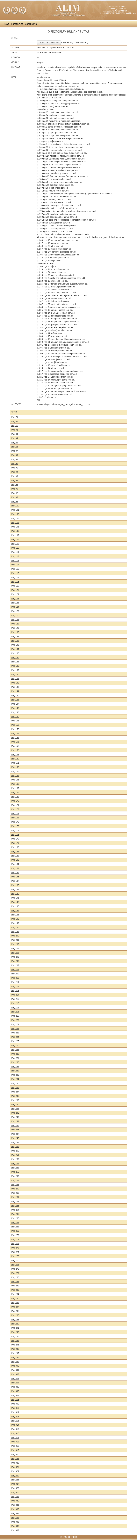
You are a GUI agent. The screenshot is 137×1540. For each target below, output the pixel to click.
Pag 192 (15, 902)
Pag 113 (15, 560)
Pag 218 (15, 1011)
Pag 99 (14, 501)
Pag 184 (15, 864)
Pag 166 (15, 784)
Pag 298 (15, 1357)
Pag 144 (15, 691)
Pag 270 (15, 1235)
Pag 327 (15, 1484)
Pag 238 (15, 1096)
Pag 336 (15, 1526)
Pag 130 (15, 632)
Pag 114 (15, 565)
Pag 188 (15, 885)
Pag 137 (15, 662)
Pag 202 (15, 944)
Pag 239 (15, 1100)
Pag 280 (15, 1277)
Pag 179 (15, 839)
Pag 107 (15, 535)
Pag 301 (15, 1370)
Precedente (17, 24)
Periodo (15, 57)
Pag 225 (15, 1041)
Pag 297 (15, 1353)
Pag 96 (14, 489)
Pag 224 (15, 1037)
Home (6, 24)
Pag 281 (15, 1281)
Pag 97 (14, 493)
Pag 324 (15, 1471)
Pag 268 (15, 1227)
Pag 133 (15, 645)
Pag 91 (14, 468)
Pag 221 (15, 1024)
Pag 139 (15, 670)
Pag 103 (15, 518)
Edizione (15, 67)
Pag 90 (14, 463)
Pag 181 (15, 851)
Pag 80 (14, 421)
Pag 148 (15, 708)
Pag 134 (15, 649)
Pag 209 (15, 974)
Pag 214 (15, 995)
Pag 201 (15, 940)
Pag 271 (15, 1239)
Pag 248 (15, 1138)
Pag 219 (15, 1016)
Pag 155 (15, 737)
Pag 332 (15, 1509)
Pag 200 (15, 936)
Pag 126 (15, 615)
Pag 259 (15, 1189)
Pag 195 (15, 915)
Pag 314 (15, 1425)
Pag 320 (15, 1454)
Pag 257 (15, 1180)
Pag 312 (15, 1416)
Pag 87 (14, 451)
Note (13, 77)
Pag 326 (15, 1479)
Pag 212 (15, 986)
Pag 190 (15, 893)
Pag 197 (15, 923)
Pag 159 (15, 754)
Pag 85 (14, 442)
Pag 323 (15, 1467)
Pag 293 (15, 1336)
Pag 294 (15, 1340)
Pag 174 (15, 818)
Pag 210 (15, 978)
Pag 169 (15, 796)
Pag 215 (15, 999)
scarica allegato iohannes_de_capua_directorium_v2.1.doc (63, 404)
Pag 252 (15, 1159)
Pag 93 (14, 476)
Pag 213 (15, 990)
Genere (15, 62)
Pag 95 (14, 484)
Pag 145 (15, 695)
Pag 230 (15, 1062)
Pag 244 (15, 1121)
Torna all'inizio (68, 1536)
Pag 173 (15, 813)
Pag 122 (15, 598)
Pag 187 (15, 881)
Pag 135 (15, 653)
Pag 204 (15, 952)
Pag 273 (15, 1248)
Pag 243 (15, 1117)
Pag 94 (14, 480)
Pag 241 (15, 1108)
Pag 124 (15, 607)
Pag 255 (15, 1172)
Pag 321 (15, 1458)
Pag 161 (15, 763)
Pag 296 (15, 1349)
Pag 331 (15, 1505)
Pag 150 (15, 716)
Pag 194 (15, 910)
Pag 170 (15, 801)
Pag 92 (14, 472)
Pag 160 (15, 758)
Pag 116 (15, 573)
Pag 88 (14, 455)
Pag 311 (15, 1412)
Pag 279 (15, 1273)
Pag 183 (15, 860)
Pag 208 (15, 969)
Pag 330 (15, 1501)
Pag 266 (15, 1218)
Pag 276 (15, 1260)
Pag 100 (15, 506)
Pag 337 (15, 1530)
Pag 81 (14, 425)
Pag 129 (15, 628)
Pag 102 (15, 514)
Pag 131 (15, 636)
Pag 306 (15, 1391)
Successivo (31, 24)
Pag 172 (15, 809)
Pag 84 (14, 438)
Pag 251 (15, 1155)
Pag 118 (15, 581)
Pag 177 (15, 830)
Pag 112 (15, 556)
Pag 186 (15, 877)
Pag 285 (15, 1298)
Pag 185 (15, 872)
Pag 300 (15, 1366)
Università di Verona (117, 8)
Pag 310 (15, 1408)
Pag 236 (15, 1087)
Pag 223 (15, 1033)
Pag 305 (15, 1387)
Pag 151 (15, 721)
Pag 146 (15, 699)
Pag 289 (15, 1319)
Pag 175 (15, 822)
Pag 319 (15, 1450)
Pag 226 (15, 1045)
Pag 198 (15, 927)
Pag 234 (15, 1079)
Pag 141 (15, 678)
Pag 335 (15, 1522)
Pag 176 (15, 826)
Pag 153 (15, 729)
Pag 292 (15, 1332)
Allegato (16, 404)
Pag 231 (15, 1066)
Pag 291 (15, 1328)
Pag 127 (15, 619)
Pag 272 (15, 1243)
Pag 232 (15, 1071)
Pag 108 (15, 539)
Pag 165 (15, 780)
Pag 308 (15, 1399)
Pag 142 (15, 683)
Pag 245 (15, 1125)
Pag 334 (15, 1517)
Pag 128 (15, 624)
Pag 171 (15, 805)
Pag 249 (15, 1142)
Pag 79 (14, 417)
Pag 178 (15, 834)
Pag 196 (15, 919)
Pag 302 (15, 1374)
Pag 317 (15, 1437)
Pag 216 (15, 1003)
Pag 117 (15, 577)
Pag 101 (15, 510)
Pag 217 (15, 1007)
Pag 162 (15, 767)
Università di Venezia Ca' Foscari (117, 12)
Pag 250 (15, 1151)
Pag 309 (15, 1404)
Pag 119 (15, 586)
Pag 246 (15, 1130)
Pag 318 (15, 1442)
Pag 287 (15, 1307)
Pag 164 (15, 775)
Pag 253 (15, 1163)
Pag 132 (15, 640)
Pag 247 (15, 1134)
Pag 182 (15, 855)
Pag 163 (15, 771)
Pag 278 (15, 1269)
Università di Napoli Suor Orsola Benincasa (117, 14)
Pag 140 (15, 674)
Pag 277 (15, 1264)
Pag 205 (15, 957)
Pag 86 (14, 446)
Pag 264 (15, 1210)
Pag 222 (15, 1028)
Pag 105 (15, 527)
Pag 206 (15, 961)
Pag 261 (15, 1197)
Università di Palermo (117, 10)
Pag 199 (15, 931)
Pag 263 (15, 1205)
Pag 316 (15, 1433)
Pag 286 (15, 1302)
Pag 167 (15, 788)
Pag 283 (15, 1290)
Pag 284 (15, 1294)
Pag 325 (15, 1475)
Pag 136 (15, 657)
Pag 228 (15, 1054)
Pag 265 (15, 1214)
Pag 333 (15, 1513)
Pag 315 (15, 1429)
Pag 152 (15, 725)
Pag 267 (15, 1222)
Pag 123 (15, 602)
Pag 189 (15, 889)
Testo (14, 412)
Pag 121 (15, 594)
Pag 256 (15, 1176)
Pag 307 (15, 1395)
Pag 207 (15, 965)
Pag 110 (15, 548)
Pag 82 (14, 430)
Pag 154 (15, 733)
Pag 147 (15, 704)
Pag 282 (15, 1286)
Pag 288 (15, 1315)
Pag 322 (15, 1463)
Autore (15, 48)
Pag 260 (15, 1193)
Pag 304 (15, 1383)
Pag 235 (15, 1083)
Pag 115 (15, 569)
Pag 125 (15, 611)
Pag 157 (15, 746)
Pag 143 (15, 687)
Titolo (14, 52)
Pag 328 (15, 1488)
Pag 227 (15, 1049)
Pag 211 (15, 982)
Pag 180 (15, 847)
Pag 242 (15, 1113)
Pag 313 (15, 1420)
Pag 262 (15, 1201)
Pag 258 (15, 1184)
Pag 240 (15, 1104)
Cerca (14, 38)
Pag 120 (15, 590)
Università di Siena (117, 7)
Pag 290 (15, 1323)
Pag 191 (15, 898)
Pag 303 (15, 1378)
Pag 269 (15, 1231)
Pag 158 (15, 750)
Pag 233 (15, 1075)
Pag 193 (15, 906)
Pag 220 (15, 1020)
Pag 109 (15, 543)
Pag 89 (14, 459)
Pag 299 (15, 1361)
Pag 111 (15, 552)
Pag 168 (15, 792)
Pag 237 (15, 1092)
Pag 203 (15, 948)
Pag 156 (15, 742)
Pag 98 (14, 497)
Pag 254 (15, 1167)
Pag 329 (15, 1496)
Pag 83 (14, 434)
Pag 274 (15, 1252)
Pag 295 (15, 1345)
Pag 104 (15, 522)
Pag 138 (15, 666)
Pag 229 (15, 1058)
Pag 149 (15, 712)
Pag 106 (15, 531)
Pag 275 (15, 1256)
